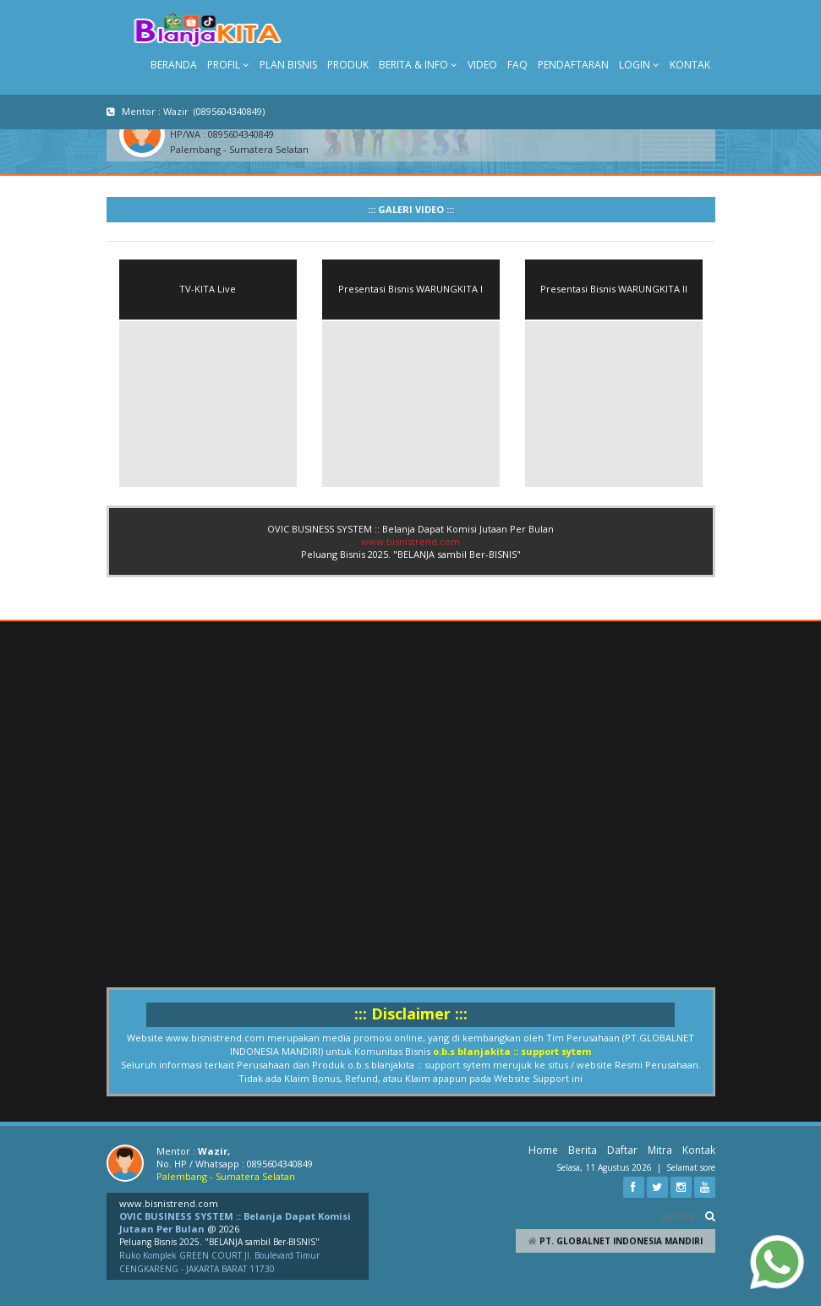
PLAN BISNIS (288, 64)
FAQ (517, 64)
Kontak (698, 1150)
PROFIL (228, 64)
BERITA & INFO (418, 64)
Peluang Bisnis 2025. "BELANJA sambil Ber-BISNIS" (219, 1242)
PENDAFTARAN (573, 64)
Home (543, 1150)
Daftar (622, 1150)
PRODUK (348, 64)
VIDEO (482, 64)
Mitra (660, 1150)
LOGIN (639, 64)
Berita (582, 1150)
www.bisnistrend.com (410, 541)
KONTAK (690, 64)
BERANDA (174, 64)
